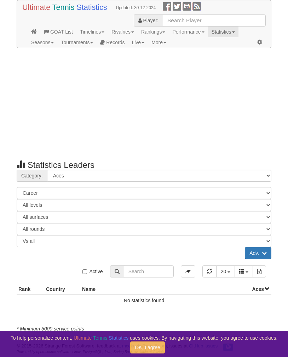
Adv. (258, 253)
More (158, 42)
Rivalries (122, 32)
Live (138, 42)
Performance (188, 32)
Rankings (153, 32)
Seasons (42, 42)
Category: (32, 175)
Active (92, 271)
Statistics (223, 32)
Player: (148, 20)
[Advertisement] (144, 104)
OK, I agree (147, 347)
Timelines (92, 32)
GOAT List (58, 32)
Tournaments (77, 42)
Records (112, 42)
